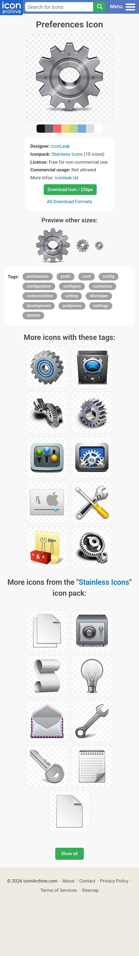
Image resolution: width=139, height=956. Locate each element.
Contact (87, 881)
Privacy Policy (114, 881)
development (39, 305)
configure (72, 286)
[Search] (99, 7)
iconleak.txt (66, 177)
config (108, 276)
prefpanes (72, 305)
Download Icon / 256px (70, 189)
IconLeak (60, 146)
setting (71, 295)
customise (102, 286)
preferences (38, 276)
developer (99, 295)
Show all (69, 853)
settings (100, 305)
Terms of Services (58, 890)
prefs (65, 276)
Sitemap (90, 890)
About (68, 881)
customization (40, 295)
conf (86, 276)
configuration (39, 286)
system (33, 315)
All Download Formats (69, 201)
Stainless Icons (67, 154)
